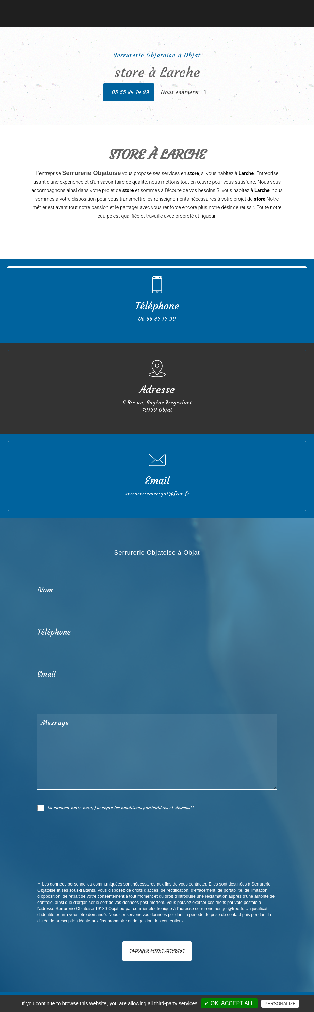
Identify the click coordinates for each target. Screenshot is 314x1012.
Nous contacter (255, 8)
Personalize (280, 1003)
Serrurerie (103, 8)
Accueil (47, 8)
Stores (183, 8)
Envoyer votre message (157, 951)
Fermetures (132, 8)
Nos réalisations (214, 8)
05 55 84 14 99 (130, 92)
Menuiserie (74, 8)
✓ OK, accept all (229, 1003)
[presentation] (109, 861)
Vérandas (161, 8)
